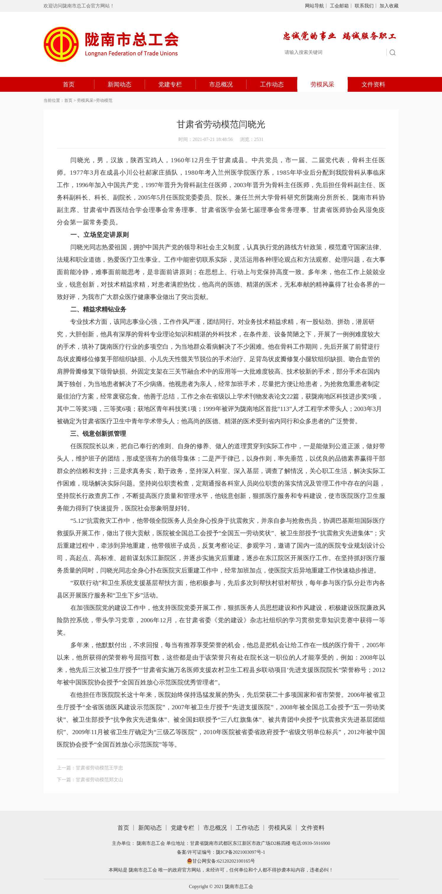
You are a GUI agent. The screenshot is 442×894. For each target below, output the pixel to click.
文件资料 (373, 84)
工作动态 (272, 84)
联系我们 (364, 5)
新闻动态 (119, 84)
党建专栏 (170, 84)
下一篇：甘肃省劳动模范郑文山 (90, 779)
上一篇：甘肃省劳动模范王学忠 (90, 767)
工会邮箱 (339, 5)
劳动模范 (104, 100)
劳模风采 (322, 84)
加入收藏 (389, 5)
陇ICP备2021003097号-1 (240, 852)
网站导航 (314, 5)
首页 (69, 84)
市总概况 (221, 84)
